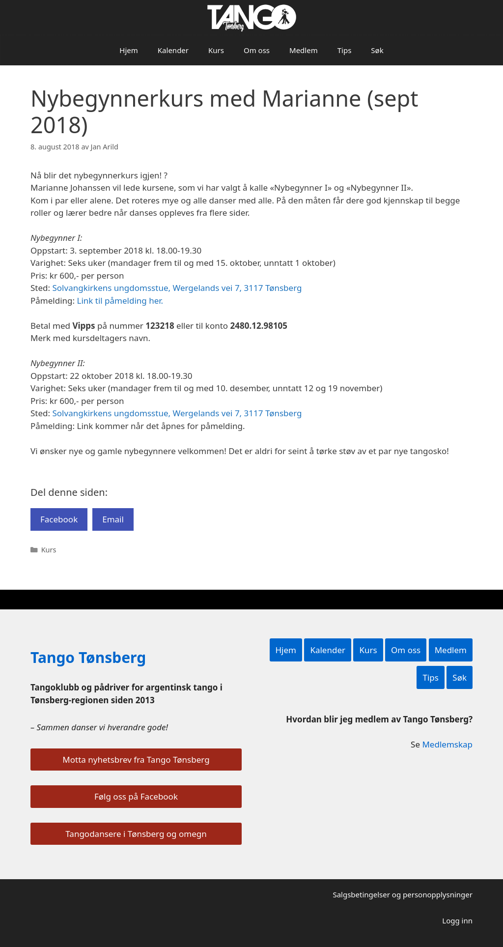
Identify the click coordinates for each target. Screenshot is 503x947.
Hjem (128, 50)
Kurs (216, 50)
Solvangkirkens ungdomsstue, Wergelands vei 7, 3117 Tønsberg (177, 287)
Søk (377, 50)
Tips (344, 50)
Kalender (173, 50)
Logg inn (457, 920)
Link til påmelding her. (120, 300)
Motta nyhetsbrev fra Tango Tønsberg (135, 759)
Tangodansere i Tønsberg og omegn (135, 833)
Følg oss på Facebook (136, 796)
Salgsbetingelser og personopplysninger (403, 894)
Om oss (257, 50)
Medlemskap (447, 744)
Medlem (303, 50)
